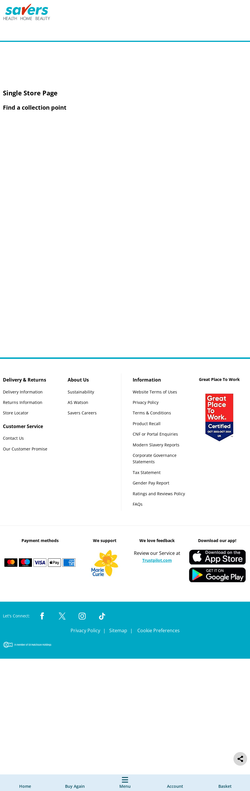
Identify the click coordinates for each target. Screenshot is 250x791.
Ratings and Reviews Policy (159, 493)
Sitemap (118, 630)
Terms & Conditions (152, 413)
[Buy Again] (75, 782)
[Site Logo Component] (30, 13)
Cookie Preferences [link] (158, 630)
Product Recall (147, 423)
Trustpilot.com (157, 560)
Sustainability (81, 392)
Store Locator (15, 413)
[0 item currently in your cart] (225, 782)
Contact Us (13, 438)
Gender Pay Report (151, 483)
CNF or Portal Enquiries (155, 434)
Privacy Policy (146, 402)
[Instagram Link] (82, 616)
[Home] (25, 782)
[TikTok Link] (102, 616)
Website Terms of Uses (155, 392)
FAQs (138, 504)
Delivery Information (23, 392)
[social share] (240, 759)
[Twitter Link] (62, 616)
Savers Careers (82, 413)
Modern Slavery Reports (156, 445)
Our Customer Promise (25, 449)
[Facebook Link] (42, 616)
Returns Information (22, 402)
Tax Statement (147, 472)
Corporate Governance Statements (155, 458)
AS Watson (78, 402)
